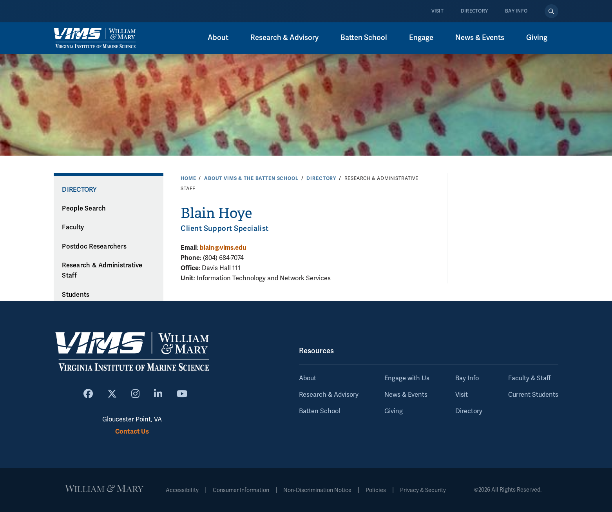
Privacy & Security (423, 490)
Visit (437, 11)
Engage (421, 37)
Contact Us (132, 431)
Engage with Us (406, 378)
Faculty (73, 227)
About (218, 37)
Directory (474, 11)
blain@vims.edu (223, 247)
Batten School (363, 37)
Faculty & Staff (529, 378)
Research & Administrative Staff (102, 270)
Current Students (533, 395)
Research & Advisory (284, 37)
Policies (376, 490)
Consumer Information (241, 490)
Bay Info (516, 11)
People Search (84, 208)
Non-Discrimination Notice (317, 490)
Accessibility (182, 490)
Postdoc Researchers (94, 247)
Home (188, 178)
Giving (536, 37)
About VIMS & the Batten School (251, 178)
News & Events (479, 37)
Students (75, 295)
